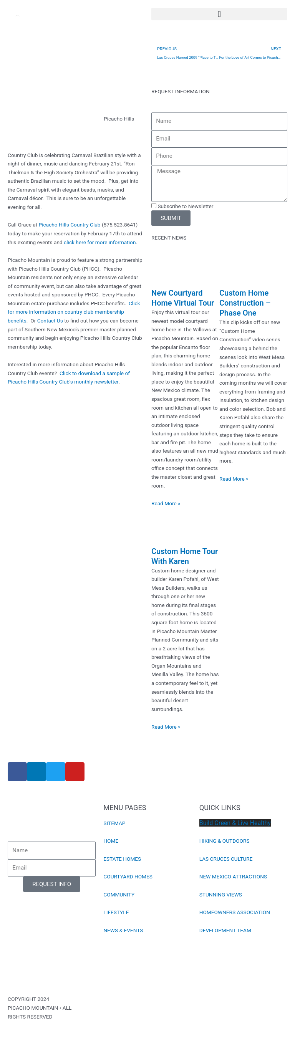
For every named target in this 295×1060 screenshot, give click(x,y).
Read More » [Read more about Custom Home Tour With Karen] (166, 727)
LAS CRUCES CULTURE (226, 859)
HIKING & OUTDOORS (224, 841)
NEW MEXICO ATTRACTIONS (233, 876)
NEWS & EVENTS (123, 930)
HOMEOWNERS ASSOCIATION (234, 912)
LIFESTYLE (116, 912)
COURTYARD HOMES (127, 876)
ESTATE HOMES (122, 859)
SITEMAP (114, 823)
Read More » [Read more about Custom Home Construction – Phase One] (234, 479)
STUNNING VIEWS (220, 894)
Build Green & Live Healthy (235, 823)
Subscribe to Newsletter (185, 206)
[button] (219, 14)
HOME (110, 841)
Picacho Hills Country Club (70, 225)
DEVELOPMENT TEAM (225, 930)
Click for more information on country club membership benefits (74, 312)
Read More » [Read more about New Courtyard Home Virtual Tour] (166, 503)
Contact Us (50, 321)
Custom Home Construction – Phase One (244, 303)
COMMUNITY (118, 894)
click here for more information (100, 242)
